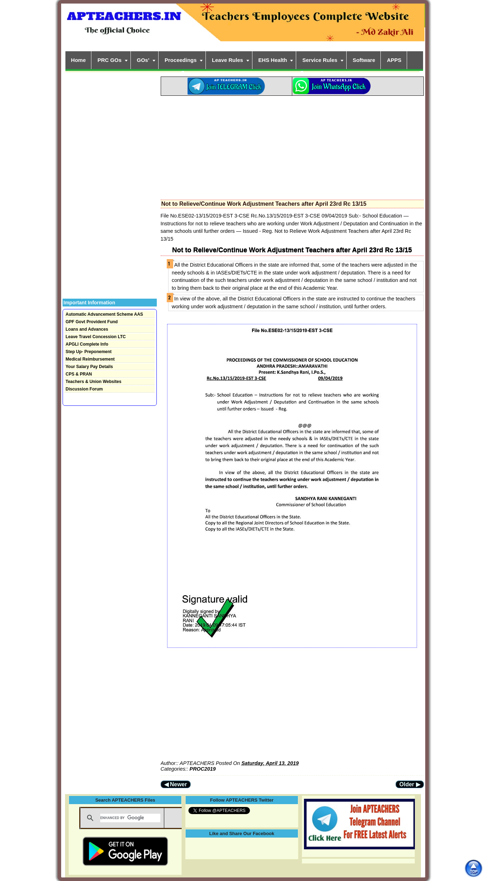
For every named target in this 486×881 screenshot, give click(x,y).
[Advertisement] (292, 145)
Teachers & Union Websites (94, 381)
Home (78, 60)
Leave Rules (227, 60)
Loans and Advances (87, 329)
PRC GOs (109, 60)
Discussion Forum (84, 389)
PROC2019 (202, 769)
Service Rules (319, 60)
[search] (130, 818)
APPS (394, 60)
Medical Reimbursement (90, 359)
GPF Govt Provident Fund (92, 321)
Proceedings (181, 60)
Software (364, 60)
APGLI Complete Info (87, 344)
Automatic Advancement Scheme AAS (104, 314)
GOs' (143, 60)
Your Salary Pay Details (89, 366)
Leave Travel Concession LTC (96, 336)
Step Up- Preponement (89, 351)
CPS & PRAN (79, 374)
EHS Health (272, 60)
